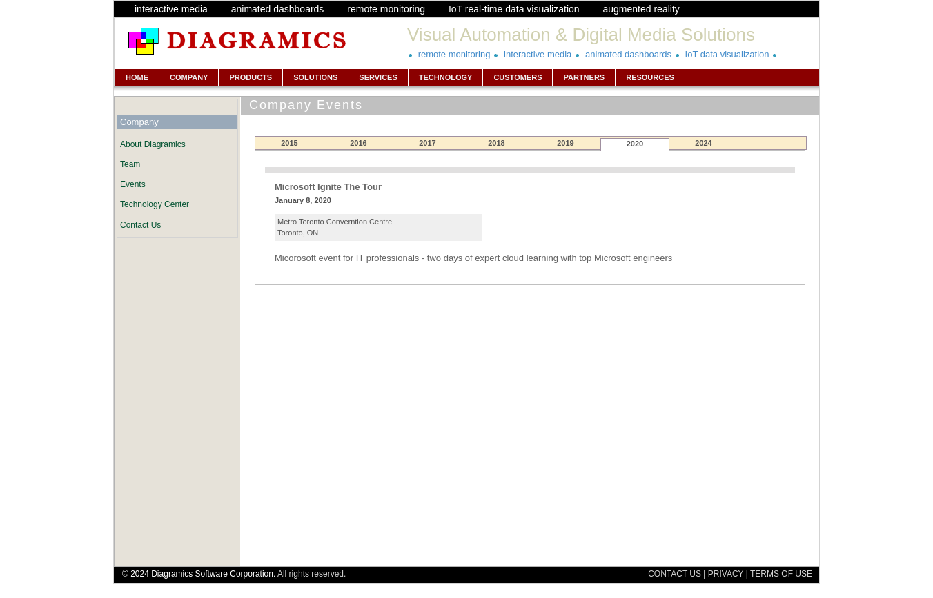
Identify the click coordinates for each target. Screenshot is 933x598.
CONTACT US (674, 574)
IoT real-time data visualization (514, 9)
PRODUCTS (250, 77)
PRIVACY (726, 574)
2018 (496, 143)
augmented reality (640, 9)
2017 (427, 143)
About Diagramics (153, 144)
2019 (565, 143)
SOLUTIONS (315, 77)
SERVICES (378, 77)
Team (130, 164)
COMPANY (189, 77)
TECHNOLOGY (446, 77)
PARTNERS (584, 77)
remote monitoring (386, 9)
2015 (289, 143)
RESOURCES (650, 77)
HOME (137, 77)
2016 (358, 143)
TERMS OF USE (781, 574)
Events (133, 184)
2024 (703, 143)
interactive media (171, 9)
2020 (635, 143)
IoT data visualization (727, 54)
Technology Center (154, 204)
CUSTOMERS (517, 77)
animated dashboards (277, 9)
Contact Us (140, 225)
